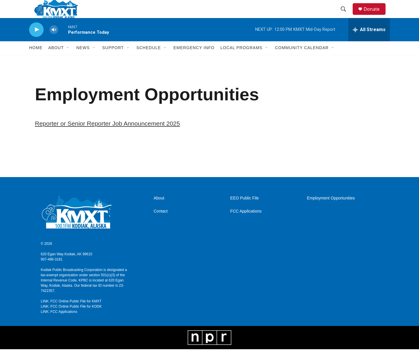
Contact (161, 224)
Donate (375, 15)
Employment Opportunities (331, 211)
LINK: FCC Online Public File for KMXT (71, 314)
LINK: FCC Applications (59, 324)
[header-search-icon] (345, 15)
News (83, 60)
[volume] (54, 42)
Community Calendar (302, 60)
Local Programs (241, 60)
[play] (36, 42)
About (159, 211)
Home (35, 60)
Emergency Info (193, 60)
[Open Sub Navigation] (68, 60)
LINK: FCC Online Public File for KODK (71, 319)
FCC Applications (245, 224)
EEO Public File (244, 211)
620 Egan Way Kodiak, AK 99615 (66, 267)
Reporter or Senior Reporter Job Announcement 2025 (107, 136)
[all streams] (369, 42)
